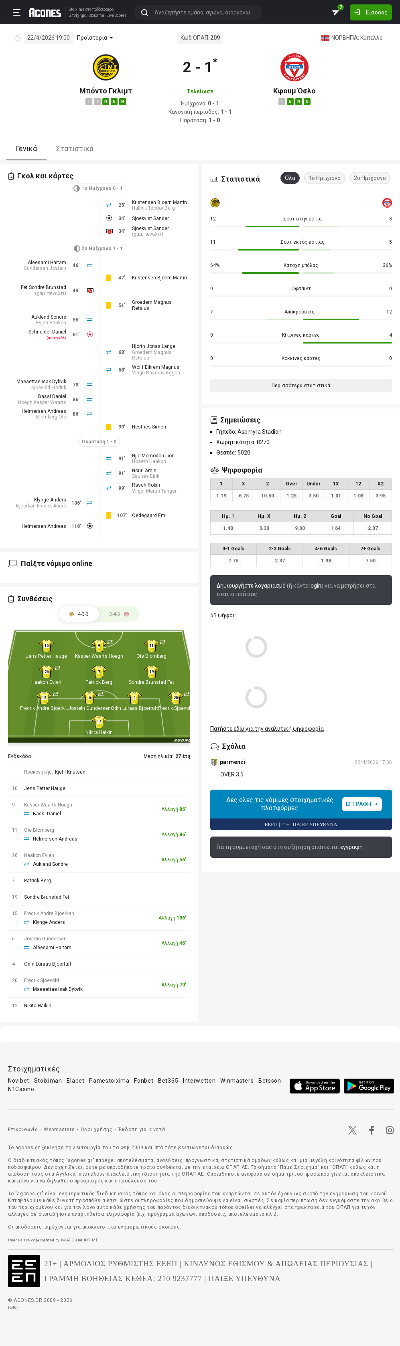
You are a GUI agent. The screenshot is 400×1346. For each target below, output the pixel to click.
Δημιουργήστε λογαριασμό (251, 585)
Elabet (75, 1080)
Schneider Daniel (47, 332)
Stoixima (76, 9)
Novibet (18, 1080)
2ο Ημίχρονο (370, 178)
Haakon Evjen (46, 682)
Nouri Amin (144, 470)
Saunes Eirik (145, 476)
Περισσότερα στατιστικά (301, 385)
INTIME (91, 1240)
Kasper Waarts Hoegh (99, 656)
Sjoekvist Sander (150, 218)
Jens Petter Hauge (46, 656)
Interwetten (199, 1080)
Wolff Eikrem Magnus (155, 367)
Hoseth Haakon (149, 461)
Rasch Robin (146, 485)
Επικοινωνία (23, 1129)
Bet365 (168, 1080)
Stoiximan (48, 1080)
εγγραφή (351, 847)
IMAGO (68, 1240)
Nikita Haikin (99, 732)
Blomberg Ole (51, 417)
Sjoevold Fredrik (48, 387)
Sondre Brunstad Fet (151, 682)
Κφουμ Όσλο (294, 91)
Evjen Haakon (51, 322)
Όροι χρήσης (97, 1129)
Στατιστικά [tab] (74, 148)
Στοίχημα (77, 15)
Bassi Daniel (52, 396)
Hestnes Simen (149, 427)
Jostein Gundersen (89, 708)
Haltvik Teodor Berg (153, 208)
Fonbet (143, 1080)
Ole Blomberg (151, 656)
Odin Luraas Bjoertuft (134, 708)
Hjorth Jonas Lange (153, 346)
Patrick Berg (98, 682)
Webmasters (59, 1129)
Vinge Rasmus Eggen (156, 373)
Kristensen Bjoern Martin (159, 202)
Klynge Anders (50, 500)
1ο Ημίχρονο (325, 178)
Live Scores (116, 15)
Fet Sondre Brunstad (43, 287)
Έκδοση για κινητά (141, 1129)
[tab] (119, 614)
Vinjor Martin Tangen (155, 491)
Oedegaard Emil (150, 515)
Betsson (269, 1080)
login (315, 585)
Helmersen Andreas (44, 411)
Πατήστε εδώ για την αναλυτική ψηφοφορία (267, 729)
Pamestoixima (109, 1080)
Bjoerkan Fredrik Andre (41, 506)
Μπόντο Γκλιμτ (105, 91)
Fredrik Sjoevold (175, 708)
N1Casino (21, 1089)
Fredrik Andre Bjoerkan (45, 708)
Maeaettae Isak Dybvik (41, 381)
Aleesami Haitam (47, 262)
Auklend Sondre (48, 317)
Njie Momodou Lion (153, 456)
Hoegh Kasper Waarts (42, 402)
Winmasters (237, 1080)
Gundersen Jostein (45, 268)
